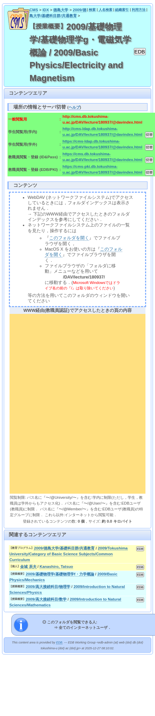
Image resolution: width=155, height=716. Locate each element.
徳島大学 (60, 10)
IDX (45, 10)
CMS (33, 10)
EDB (59, 642)
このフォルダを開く (69, 238)
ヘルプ (74, 107)
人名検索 (105, 10)
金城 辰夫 (28, 566)
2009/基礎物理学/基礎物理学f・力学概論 (60, 574)
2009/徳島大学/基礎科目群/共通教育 (64, 548)
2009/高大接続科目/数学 (46, 599)
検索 (92, 10)
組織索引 (122, 10)
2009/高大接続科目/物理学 (48, 587)
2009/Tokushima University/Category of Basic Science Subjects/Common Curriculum (68, 554)
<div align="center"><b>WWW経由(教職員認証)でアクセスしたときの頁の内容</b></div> (77, 403)
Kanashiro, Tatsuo (56, 566)
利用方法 (138, 10)
